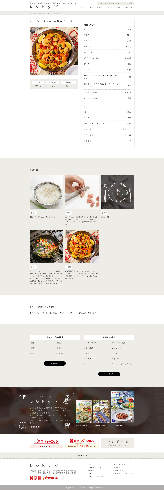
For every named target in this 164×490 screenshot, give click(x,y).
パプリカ (53, 313)
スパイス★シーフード (38, 313)
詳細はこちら (36, 427)
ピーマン (64, 313)
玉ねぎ (82, 313)
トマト (73, 313)
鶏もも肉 (92, 313)
